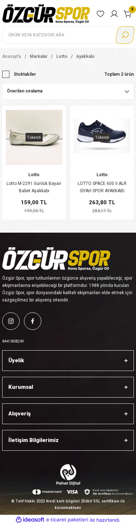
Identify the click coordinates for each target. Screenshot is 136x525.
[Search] (68, 35)
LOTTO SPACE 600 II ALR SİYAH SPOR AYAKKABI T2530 (102, 188)
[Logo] (46, 14)
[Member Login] (114, 14)
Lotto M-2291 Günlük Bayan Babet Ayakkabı (34, 187)
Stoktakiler (25, 74)
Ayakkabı (85, 56)
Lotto (34, 174)
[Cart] (128, 14)
